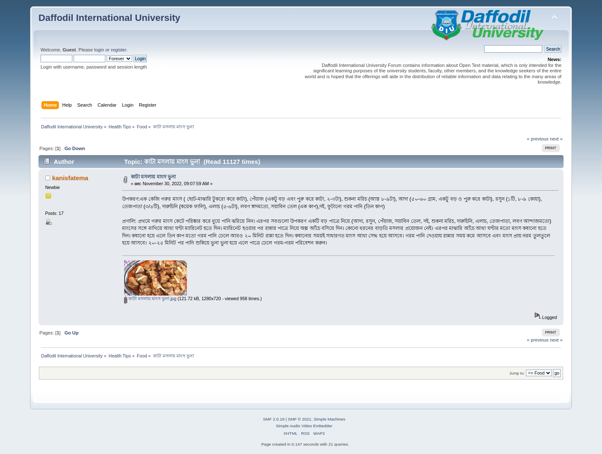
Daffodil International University (109, 18)
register (118, 49)
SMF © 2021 (299, 419)
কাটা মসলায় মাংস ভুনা (153, 177)
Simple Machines (329, 419)
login (99, 49)
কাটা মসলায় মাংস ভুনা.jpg (150, 298)
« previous (537, 138)
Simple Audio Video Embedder (304, 425)
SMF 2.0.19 (274, 419)
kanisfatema (70, 177)
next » (556, 138)
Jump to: (517, 373)
